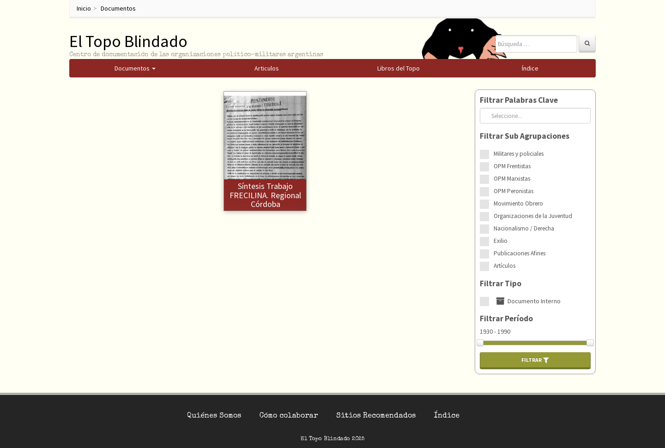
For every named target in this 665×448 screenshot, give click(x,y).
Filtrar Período (506, 318)
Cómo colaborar (289, 416)
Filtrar (535, 360)
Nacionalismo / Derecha (524, 228)
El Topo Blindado (128, 41)
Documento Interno (527, 301)
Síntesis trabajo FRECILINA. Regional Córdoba (265, 195)
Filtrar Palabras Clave (519, 100)
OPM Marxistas (512, 179)
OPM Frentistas (512, 166)
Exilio (501, 241)
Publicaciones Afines (519, 253)
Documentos (118, 8)
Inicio (84, 8)
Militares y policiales (519, 154)
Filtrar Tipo (500, 283)
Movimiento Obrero (518, 203)
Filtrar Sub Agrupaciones (524, 136)
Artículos (504, 266)
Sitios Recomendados (376, 416)
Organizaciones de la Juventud (533, 216)
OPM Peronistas (513, 191)
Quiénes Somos (214, 416)
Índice (446, 416)
